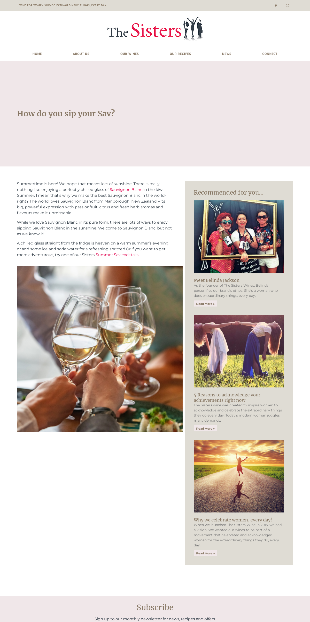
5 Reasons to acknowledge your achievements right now (227, 397)
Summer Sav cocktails (117, 254)
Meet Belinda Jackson (217, 280)
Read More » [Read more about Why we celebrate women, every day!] (205, 553)
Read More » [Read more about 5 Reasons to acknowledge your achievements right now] (205, 428)
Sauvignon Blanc (126, 189)
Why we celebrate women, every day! (233, 520)
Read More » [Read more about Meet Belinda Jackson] (205, 304)
